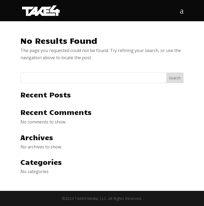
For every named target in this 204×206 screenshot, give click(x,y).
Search (175, 77)
